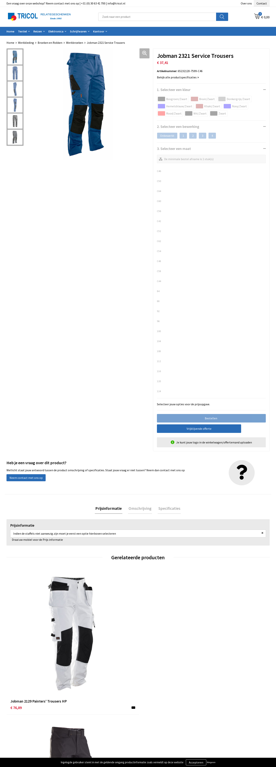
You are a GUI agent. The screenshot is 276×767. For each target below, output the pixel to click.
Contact (262, 3)
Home (10, 31)
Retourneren (151, 716)
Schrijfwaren (78, 31)
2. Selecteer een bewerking (178, 126)
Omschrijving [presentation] (140, 508)
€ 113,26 (82, 647)
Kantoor (98, 31)
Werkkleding (26, 42)
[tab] (110, 508)
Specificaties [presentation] (168, 508)
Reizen (37, 31)
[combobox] (157, 17)
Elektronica (55, 31)
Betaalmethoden (154, 710)
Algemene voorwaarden (223, 704)
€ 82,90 (213, 641)
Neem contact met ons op (26, 478)
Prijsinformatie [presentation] (110, 508)
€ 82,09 (147, 641)
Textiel (22, 31)
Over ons (246, 3)
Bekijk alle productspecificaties (178, 77)
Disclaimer (214, 716)
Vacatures (83, 721)
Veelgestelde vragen (90, 716)
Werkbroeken (74, 42)
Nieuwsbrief (85, 710)
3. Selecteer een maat (174, 148)
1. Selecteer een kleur (173, 89)
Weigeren (211, 762)
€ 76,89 (16, 641)
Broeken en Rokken (50, 42)
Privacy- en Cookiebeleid (223, 710)
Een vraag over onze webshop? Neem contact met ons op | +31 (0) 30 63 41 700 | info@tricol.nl (65, 3)
